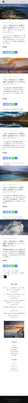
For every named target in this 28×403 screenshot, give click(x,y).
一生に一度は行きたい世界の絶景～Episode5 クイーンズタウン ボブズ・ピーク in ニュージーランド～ (14, 28)
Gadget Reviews (14, 353)
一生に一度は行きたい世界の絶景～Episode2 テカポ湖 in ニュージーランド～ (13, 189)
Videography (14, 349)
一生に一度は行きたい (7, 57)
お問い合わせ (14, 369)
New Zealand (6, 109)
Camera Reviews (14, 351)
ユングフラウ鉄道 (6, 272)
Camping (14, 355)
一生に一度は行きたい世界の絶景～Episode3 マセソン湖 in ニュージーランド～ (14, 135)
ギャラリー (14, 365)
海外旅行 (4, 274)
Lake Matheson (6, 163)
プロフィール (14, 367)
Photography (14, 347)
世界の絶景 (22, 272)
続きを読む (5, 46)
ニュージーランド (6, 111)
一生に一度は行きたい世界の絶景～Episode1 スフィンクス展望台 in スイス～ (14, 243)
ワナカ (12, 111)
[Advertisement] (14, 384)
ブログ (14, 363)
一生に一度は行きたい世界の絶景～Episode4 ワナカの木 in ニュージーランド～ (14, 81)
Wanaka (21, 109)
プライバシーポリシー (14, 371)
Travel (22, 22)
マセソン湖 (21, 163)
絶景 (8, 274)
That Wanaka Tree (14, 109)
